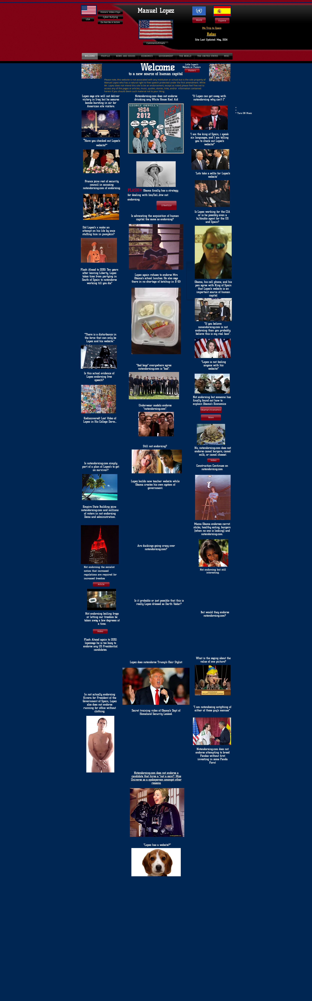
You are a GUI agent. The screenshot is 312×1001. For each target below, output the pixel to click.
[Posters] (192, 70)
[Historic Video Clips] (110, 12)
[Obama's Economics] (211, 410)
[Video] (213, 460)
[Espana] (222, 20)
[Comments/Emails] (155, 43)
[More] (211, 417)
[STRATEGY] (166, 205)
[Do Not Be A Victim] (110, 22)
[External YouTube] (247, 85)
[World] (199, 20)
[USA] (88, 19)
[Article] (101, 584)
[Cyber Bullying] (110, 17)
